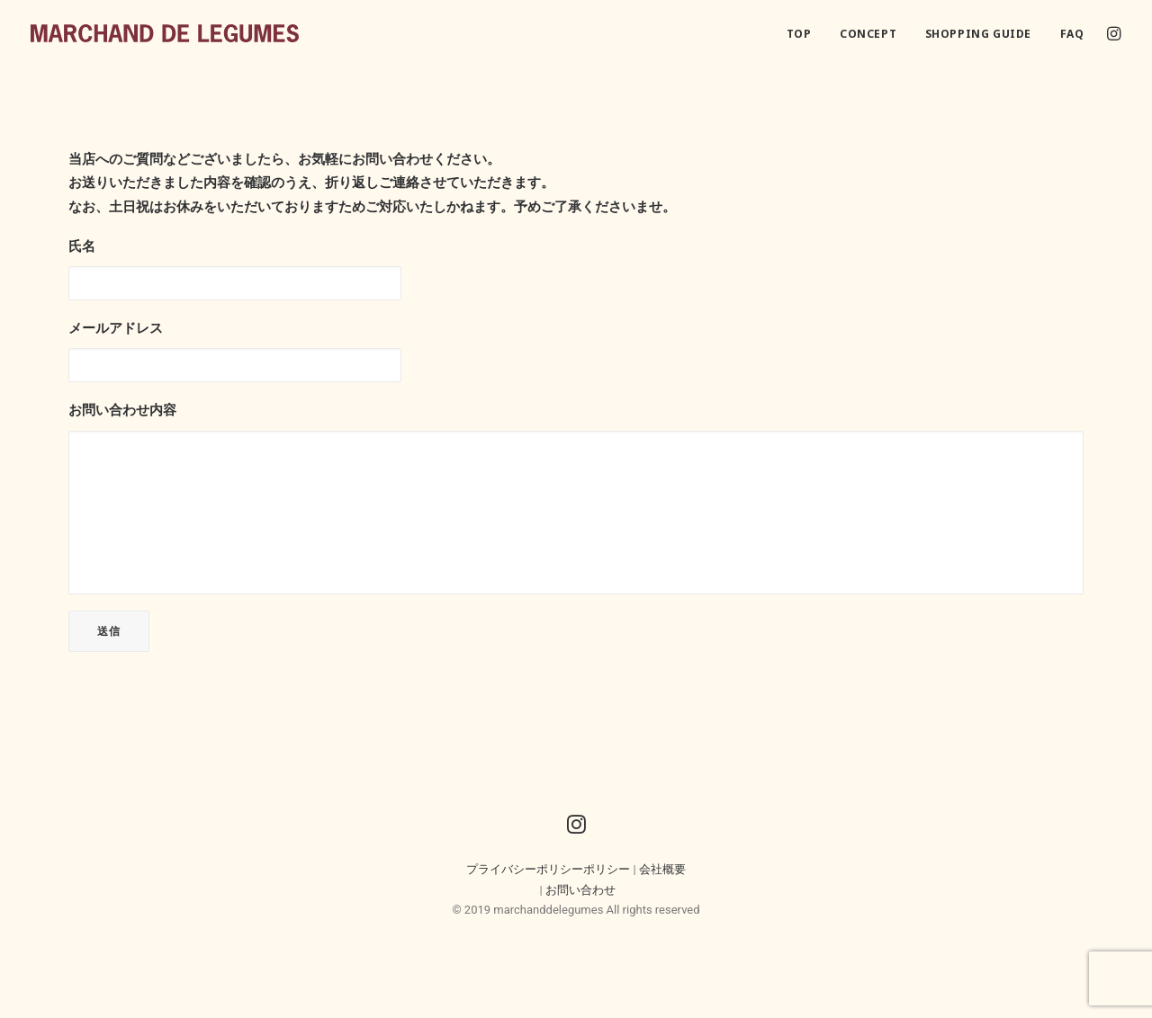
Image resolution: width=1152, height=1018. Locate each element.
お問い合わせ (580, 890)
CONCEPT (868, 33)
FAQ (1072, 33)
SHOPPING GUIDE (978, 33)
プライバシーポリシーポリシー (548, 869)
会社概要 (662, 869)
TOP (799, 33)
